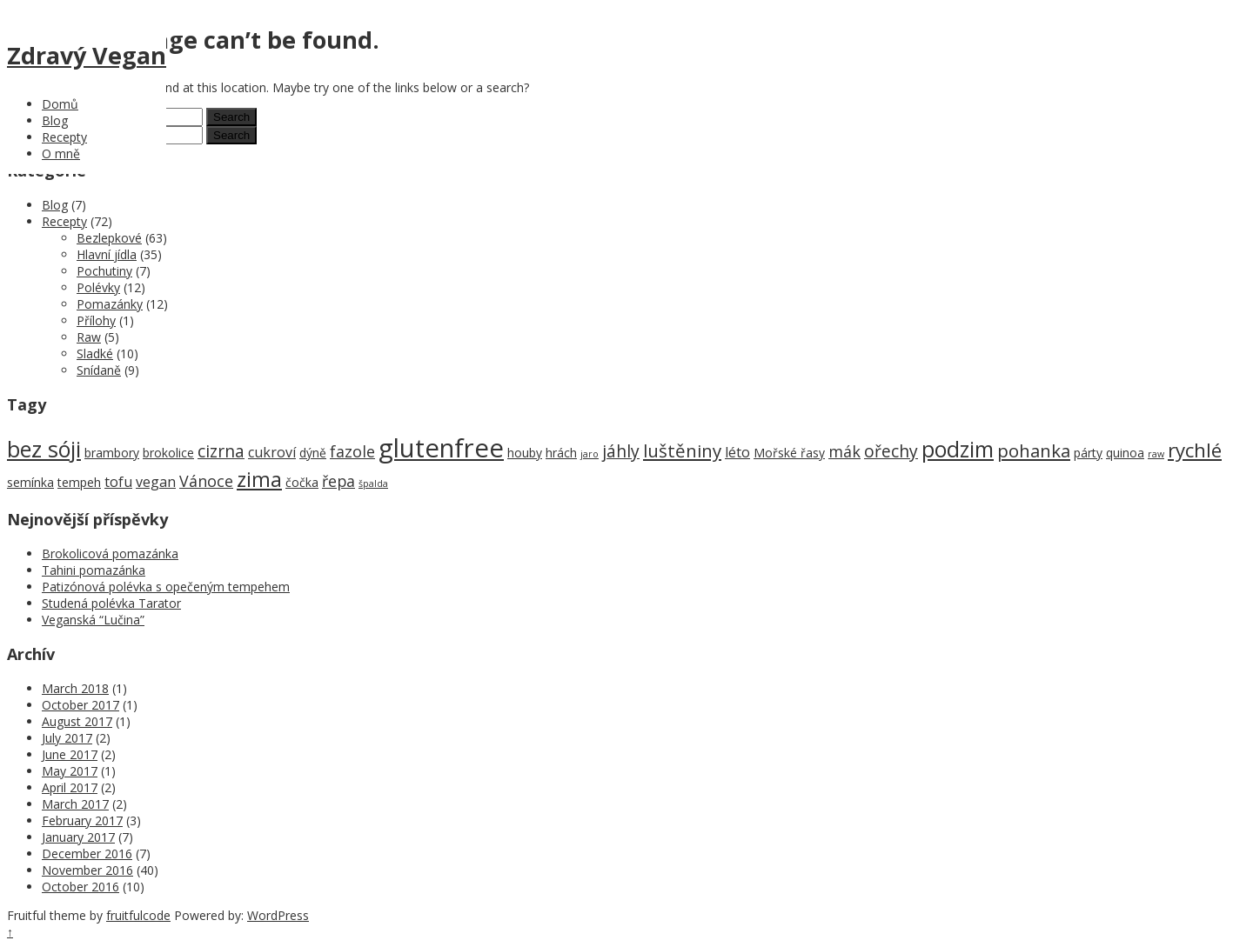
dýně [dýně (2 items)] (312, 452)
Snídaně (99, 370)
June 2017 (69, 754)
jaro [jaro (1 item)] (589, 454)
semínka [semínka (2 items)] (30, 482)
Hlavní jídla (107, 254)
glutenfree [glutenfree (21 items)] (441, 447)
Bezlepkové (109, 238)
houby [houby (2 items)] (524, 452)
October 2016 (80, 886)
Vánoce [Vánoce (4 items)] (206, 480)
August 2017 (77, 721)
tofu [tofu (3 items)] (118, 481)
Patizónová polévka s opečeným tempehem (166, 586)
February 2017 (82, 820)
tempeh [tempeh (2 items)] (79, 482)
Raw (89, 337)
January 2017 (78, 837)
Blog (55, 120)
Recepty (64, 137)
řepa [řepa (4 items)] (338, 480)
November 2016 (87, 870)
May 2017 (69, 771)
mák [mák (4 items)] (844, 451)
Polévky (98, 287)
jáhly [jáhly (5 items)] (621, 451)
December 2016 (87, 853)
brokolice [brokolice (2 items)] (168, 452)
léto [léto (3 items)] (737, 452)
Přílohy (96, 320)
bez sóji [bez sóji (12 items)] (44, 448)
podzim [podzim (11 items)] (957, 449)
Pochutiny (104, 271)
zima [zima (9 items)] (259, 479)
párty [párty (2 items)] (1088, 452)
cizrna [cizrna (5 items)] (221, 451)
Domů (60, 104)
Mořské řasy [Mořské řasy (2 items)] (789, 452)
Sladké (95, 353)
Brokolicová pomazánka (110, 553)
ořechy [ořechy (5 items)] (891, 451)
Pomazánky (110, 304)
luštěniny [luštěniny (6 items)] (682, 450)
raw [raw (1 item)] (1156, 454)
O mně (61, 153)
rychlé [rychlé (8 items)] (1195, 450)
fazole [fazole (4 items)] (352, 451)
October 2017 (80, 705)
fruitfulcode (138, 915)
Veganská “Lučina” (93, 619)
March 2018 (75, 688)
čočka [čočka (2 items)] (301, 482)
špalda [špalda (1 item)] (373, 483)
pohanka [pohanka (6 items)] (1033, 450)
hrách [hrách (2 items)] (561, 452)
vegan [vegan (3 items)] (156, 481)
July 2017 (67, 738)
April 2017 (69, 787)
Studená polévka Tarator (111, 603)
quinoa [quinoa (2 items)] (1125, 452)
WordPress (278, 915)
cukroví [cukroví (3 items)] (272, 452)
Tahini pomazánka (93, 570)
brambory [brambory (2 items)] (111, 452)
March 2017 (75, 804)
